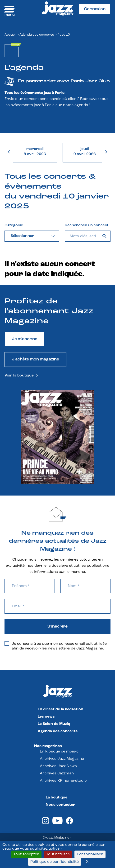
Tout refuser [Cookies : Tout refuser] (58, 854)
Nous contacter (60, 805)
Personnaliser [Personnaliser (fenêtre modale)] (90, 854)
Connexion (95, 9)
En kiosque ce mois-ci (59, 751)
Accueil (10, 35)
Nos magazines (48, 746)
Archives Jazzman (57, 773)
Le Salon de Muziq (54, 724)
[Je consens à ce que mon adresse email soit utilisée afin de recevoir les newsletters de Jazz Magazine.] (7, 643)
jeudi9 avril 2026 (85, 151)
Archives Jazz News (58, 766)
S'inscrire (57, 626)
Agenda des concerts (36, 35)
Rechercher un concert (86, 225)
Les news (46, 717)
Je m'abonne (24, 339)
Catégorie (14, 225)
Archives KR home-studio (63, 781)
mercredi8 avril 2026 (35, 151)
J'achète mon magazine (35, 359)
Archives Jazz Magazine (62, 759)
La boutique (56, 797)
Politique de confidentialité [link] (54, 862)
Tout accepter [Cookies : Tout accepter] (26, 854)
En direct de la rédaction (60, 709)
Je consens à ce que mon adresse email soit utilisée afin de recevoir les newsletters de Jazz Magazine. (56, 645)
